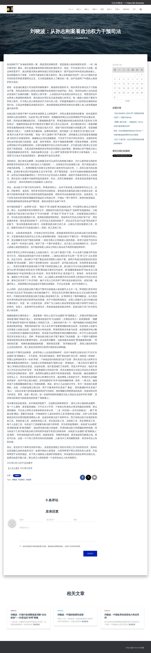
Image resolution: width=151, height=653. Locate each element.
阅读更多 (36, 624)
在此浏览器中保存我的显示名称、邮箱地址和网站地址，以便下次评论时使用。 (52, 546)
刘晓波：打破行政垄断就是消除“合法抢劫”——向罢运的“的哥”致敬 (28, 616)
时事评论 (17, 475)
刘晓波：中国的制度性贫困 (71, 614)
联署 (102, 9)
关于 (134, 9)
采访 (109, 9)
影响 (95, 9)
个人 (70, 9)
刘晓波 (14, 480)
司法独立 (21, 480)
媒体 (87, 9)
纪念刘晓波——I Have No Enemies (128, 3)
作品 (79, 9)
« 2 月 (127, 101)
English (126, 9)
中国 (117, 9)
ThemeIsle (137, 648)
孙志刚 (28, 480)
